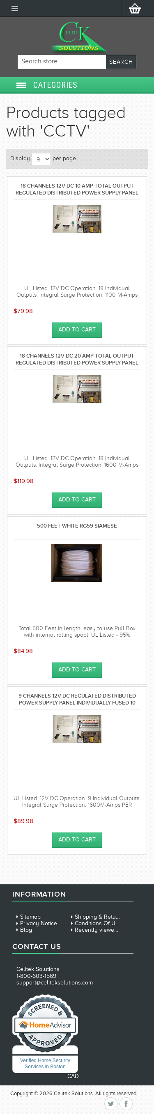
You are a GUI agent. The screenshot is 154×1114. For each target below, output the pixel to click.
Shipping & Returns (99, 917)
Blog (26, 930)
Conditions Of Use (98, 923)
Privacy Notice (38, 923)
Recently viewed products (108, 930)
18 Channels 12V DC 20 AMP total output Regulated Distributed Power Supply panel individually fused (77, 359)
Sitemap (30, 917)
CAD (73, 1076)
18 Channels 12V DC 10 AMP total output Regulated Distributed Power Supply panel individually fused (77, 189)
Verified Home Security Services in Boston (45, 1063)
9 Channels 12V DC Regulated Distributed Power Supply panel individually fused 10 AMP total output (77, 699)
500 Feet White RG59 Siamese (77, 526)
